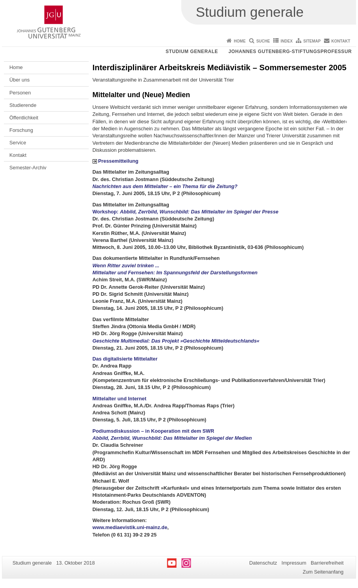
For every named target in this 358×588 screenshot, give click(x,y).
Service (17, 143)
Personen (20, 93)
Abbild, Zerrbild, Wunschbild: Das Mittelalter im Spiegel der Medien (172, 438)
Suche (263, 41)
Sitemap (311, 41)
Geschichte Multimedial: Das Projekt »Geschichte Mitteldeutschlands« (176, 341)
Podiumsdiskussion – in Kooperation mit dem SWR (153, 431)
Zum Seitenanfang (323, 572)
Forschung (21, 130)
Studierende (22, 105)
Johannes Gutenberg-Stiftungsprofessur (290, 51)
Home (239, 41)
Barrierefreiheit (327, 563)
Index (287, 41)
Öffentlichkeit (23, 118)
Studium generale (192, 51)
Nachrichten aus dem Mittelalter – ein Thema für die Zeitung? (165, 186)
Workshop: (186, 212)
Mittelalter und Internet (120, 398)
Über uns (19, 80)
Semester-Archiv (28, 168)
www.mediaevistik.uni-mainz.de (130, 527)
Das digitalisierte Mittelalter (125, 359)
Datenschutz (263, 563)
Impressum (293, 563)
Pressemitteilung (118, 161)
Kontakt (340, 41)
